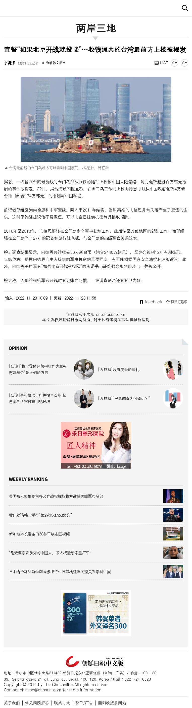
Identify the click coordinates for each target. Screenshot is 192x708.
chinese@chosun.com (41, 690)
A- (184, 62)
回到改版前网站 (112, 703)
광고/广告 (84, 703)
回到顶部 (176, 302)
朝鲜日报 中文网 (96, 7)
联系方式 (62, 703)
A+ (174, 62)
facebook (151, 302)
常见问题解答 (37, 703)
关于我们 (12, 703)
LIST (161, 63)
